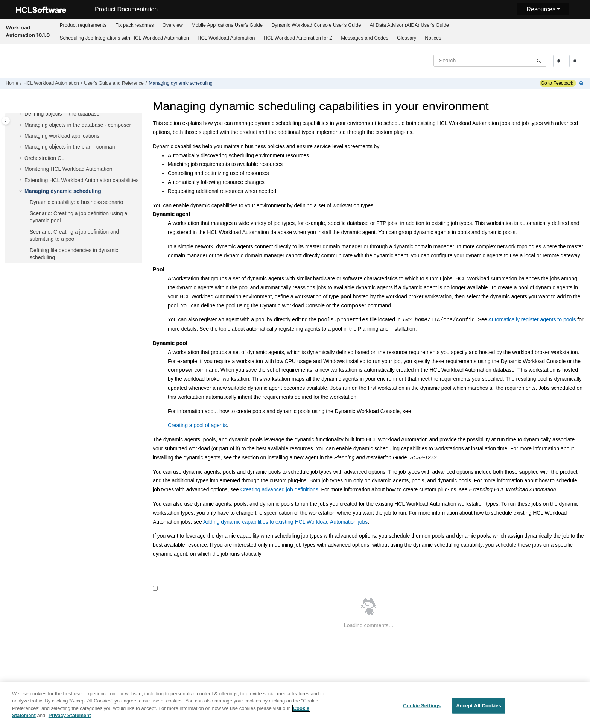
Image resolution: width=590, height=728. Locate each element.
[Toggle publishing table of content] (6, 121)
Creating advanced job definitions (279, 489)
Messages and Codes (364, 38)
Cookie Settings (422, 709)
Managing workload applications (61, 136)
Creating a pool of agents (197, 425)
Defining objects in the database (61, 114)
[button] (21, 114)
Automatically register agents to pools (532, 320)
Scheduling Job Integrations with (124, 38)
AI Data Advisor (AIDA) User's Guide (409, 25)
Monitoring (68, 169)
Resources (540, 9)
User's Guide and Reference (114, 83)
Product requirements (83, 25)
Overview (173, 25)
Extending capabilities (81, 180)
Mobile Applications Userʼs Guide (227, 25)
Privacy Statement (70, 719)
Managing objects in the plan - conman (69, 147)
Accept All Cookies (478, 709)
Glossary (406, 38)
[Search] (539, 61)
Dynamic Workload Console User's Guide (316, 25)
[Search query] (489, 61)
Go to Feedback (556, 83)
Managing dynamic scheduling (180, 83)
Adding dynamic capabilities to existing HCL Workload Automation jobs (285, 522)
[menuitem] (83, 25)
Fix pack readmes (134, 25)
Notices (433, 38)
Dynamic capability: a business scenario (76, 202)
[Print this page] (581, 83)
